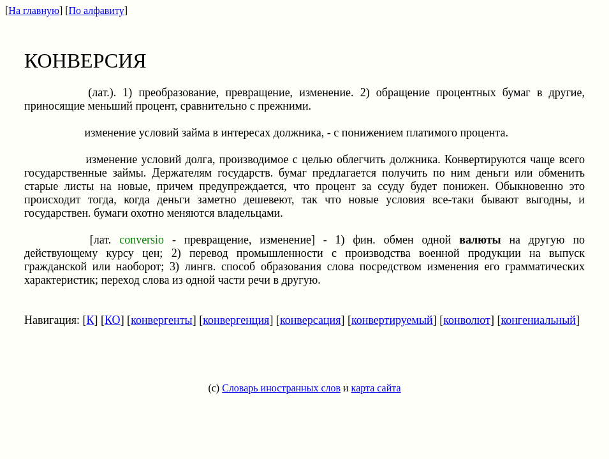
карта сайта (376, 387)
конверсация (310, 320)
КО (113, 320)
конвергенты (162, 320)
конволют (466, 320)
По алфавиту (96, 10)
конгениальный (538, 320)
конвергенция (236, 320)
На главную (33, 10)
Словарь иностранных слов (281, 387)
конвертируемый (392, 320)
